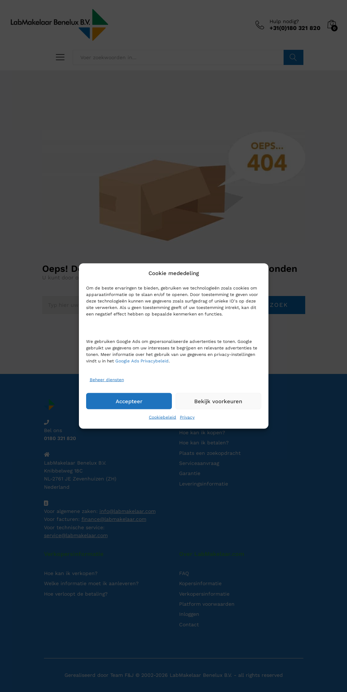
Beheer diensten (107, 379)
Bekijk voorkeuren (218, 401)
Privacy (187, 417)
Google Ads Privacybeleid (142, 361)
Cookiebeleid (162, 417)
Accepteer (129, 401)
